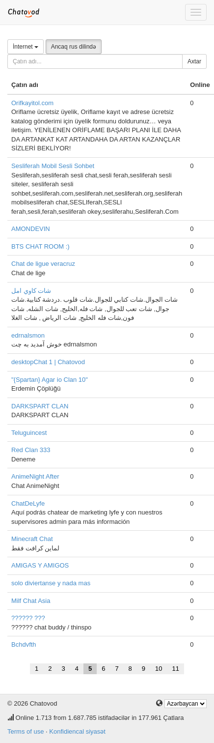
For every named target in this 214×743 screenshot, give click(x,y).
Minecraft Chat (32, 539)
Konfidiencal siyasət (77, 731)
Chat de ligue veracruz (43, 263)
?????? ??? (28, 618)
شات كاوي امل (31, 290)
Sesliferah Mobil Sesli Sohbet (52, 166)
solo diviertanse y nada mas (50, 583)
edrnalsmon (28, 335)
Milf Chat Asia (30, 600)
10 (158, 668)
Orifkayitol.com (32, 103)
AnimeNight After (35, 476)
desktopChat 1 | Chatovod (48, 362)
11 (175, 668)
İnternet (25, 46)
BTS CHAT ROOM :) (40, 246)
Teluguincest (29, 432)
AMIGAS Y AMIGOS (40, 565)
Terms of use (25, 731)
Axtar (194, 61)
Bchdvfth (23, 644)
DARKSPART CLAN (39, 406)
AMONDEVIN (30, 228)
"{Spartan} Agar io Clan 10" (49, 379)
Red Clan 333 (31, 450)
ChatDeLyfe (28, 503)
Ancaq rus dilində (73, 46)
